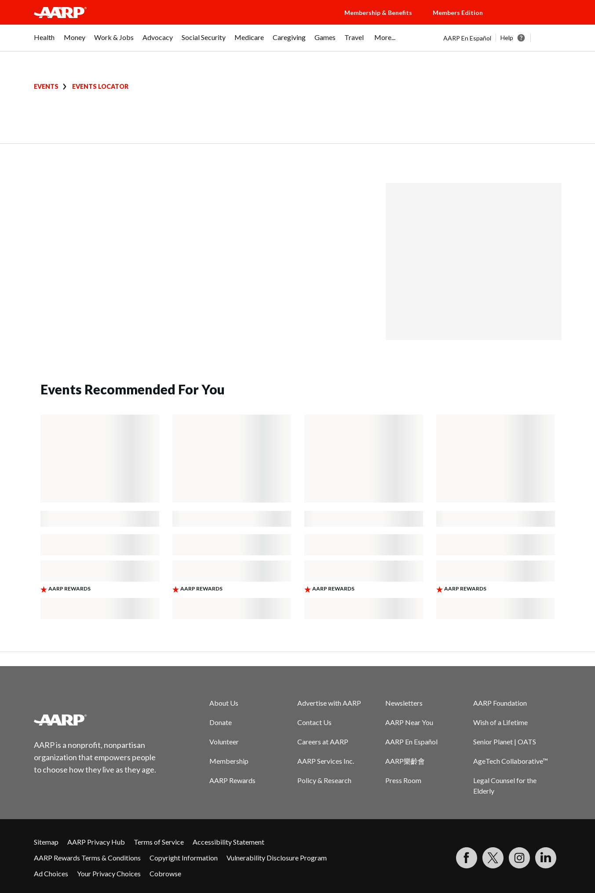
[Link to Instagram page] (519, 857)
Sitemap (46, 842)
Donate (220, 722)
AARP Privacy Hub (96, 842)
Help (506, 37)
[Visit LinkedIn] (545, 857)
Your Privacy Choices (109, 873)
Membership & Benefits (378, 12)
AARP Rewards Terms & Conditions (87, 857)
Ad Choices (51, 873)
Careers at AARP (322, 741)
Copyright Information (184, 857)
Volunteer (224, 741)
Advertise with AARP (329, 703)
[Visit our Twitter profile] (493, 857)
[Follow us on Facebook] (466, 857)
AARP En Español (467, 38)
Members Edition (458, 12)
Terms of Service (159, 842)
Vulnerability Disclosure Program (276, 857)
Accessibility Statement (228, 842)
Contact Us (314, 722)
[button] (531, 21)
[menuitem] (44, 42)
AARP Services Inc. (325, 761)
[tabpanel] (502, 38)
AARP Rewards (232, 780)
